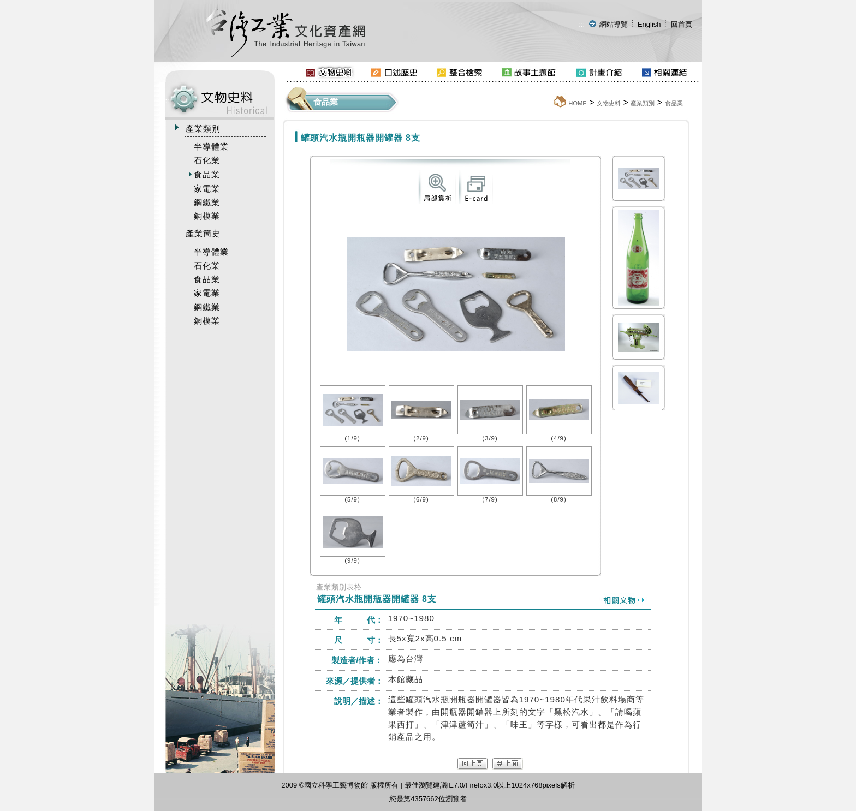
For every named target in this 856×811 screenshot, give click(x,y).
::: (582, 24)
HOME (577, 103)
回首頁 (681, 24)
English (649, 24)
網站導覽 (613, 24)
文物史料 (609, 103)
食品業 (674, 103)
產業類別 (643, 103)
